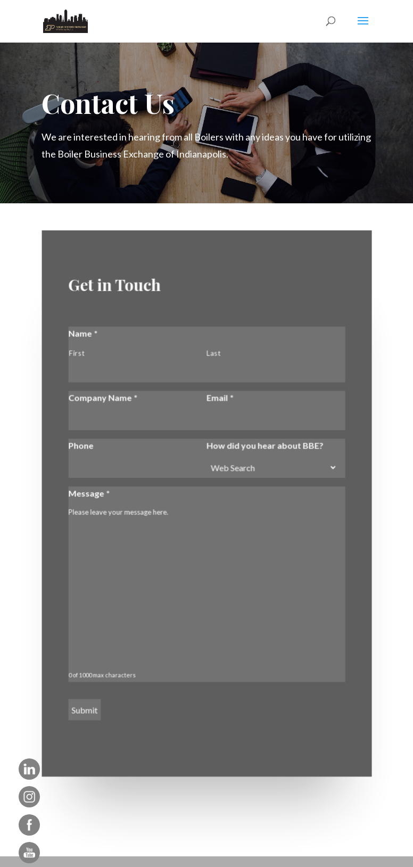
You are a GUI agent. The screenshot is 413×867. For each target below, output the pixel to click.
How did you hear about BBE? (264, 445)
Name (83, 333)
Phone (81, 445)
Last (213, 353)
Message (89, 493)
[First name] (133, 371)
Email (220, 398)
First (77, 353)
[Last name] (270, 371)
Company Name (103, 398)
